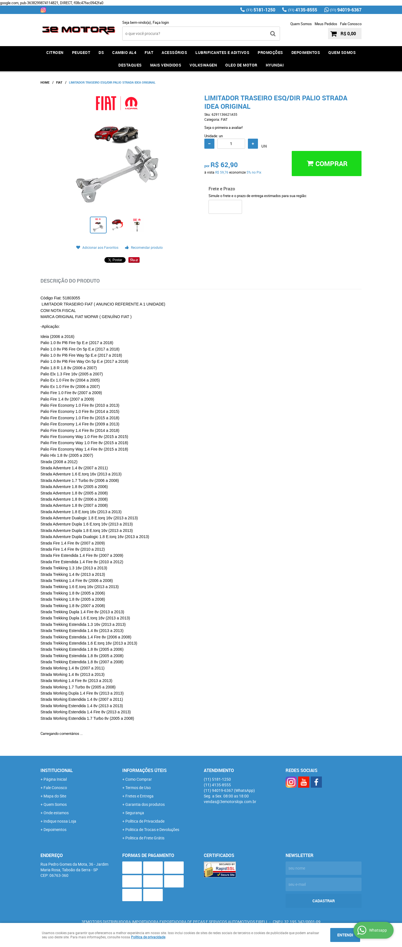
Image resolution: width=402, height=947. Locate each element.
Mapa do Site (55, 796)
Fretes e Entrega (139, 796)
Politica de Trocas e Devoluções (152, 829)
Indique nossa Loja (60, 821)
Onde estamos (56, 812)
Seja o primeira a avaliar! (223, 127)
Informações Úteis (144, 770)
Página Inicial (55, 779)
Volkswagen (203, 65)
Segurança (134, 812)
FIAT (149, 52)
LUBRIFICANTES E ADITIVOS (222, 52)
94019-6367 (346, 10)
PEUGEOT (81, 52)
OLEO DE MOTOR (241, 65)
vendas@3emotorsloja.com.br (230, 801)
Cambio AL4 (124, 52)
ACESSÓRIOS (174, 52)
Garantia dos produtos (145, 804)
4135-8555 (302, 10)
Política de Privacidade (144, 821)
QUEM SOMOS (342, 52)
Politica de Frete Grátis (144, 838)
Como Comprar (138, 779)
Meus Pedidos (326, 23)
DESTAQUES (130, 65)
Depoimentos (55, 829)
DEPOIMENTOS (305, 52)
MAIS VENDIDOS (165, 65)
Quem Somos (301, 23)
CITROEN (55, 52)
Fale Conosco (351, 23)
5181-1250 (260, 10)
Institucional (56, 770)
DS (101, 52)
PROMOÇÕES (270, 52)
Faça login (161, 22)
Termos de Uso (138, 787)
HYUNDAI (275, 65)
